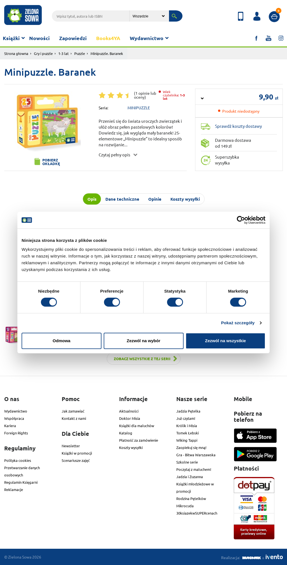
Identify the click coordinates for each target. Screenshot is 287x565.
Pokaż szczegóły (238, 322)
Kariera (10, 425)
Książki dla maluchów (136, 425)
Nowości (39, 38)
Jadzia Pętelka (188, 411)
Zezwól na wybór (143, 340)
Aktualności (128, 411)
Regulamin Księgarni (21, 482)
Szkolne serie (187, 462)
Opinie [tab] (154, 199)
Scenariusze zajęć (76, 460)
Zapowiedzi (73, 38)
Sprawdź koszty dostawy (238, 126)
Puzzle (79, 53)
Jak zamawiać (73, 411)
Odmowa (61, 340)
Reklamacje (13, 489)
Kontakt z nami (74, 418)
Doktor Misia (129, 418)
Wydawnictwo (146, 38)
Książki (11, 38)
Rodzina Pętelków (191, 498)
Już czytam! (185, 418)
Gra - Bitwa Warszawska (196, 454)
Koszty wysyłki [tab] (185, 199)
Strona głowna (16, 53)
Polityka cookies (17, 460)
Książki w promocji (77, 453)
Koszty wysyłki (131, 447)
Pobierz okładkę (51, 161)
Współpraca (14, 418)
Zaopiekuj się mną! (191, 447)
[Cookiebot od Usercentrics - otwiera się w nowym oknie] (240, 220)
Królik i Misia (186, 425)
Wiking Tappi (186, 440)
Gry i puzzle (43, 53)
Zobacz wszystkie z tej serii (142, 358)
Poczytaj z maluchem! (193, 469)
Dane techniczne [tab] (122, 199)
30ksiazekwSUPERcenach (196, 513)
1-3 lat (63, 53)
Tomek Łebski (187, 432)
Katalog (125, 432)
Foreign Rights (16, 432)
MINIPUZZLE (139, 107)
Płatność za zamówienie (138, 440)
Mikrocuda (185, 505)
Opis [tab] (91, 199)
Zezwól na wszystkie (225, 340)
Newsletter (71, 445)
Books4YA (108, 38)
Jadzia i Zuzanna (189, 476)
